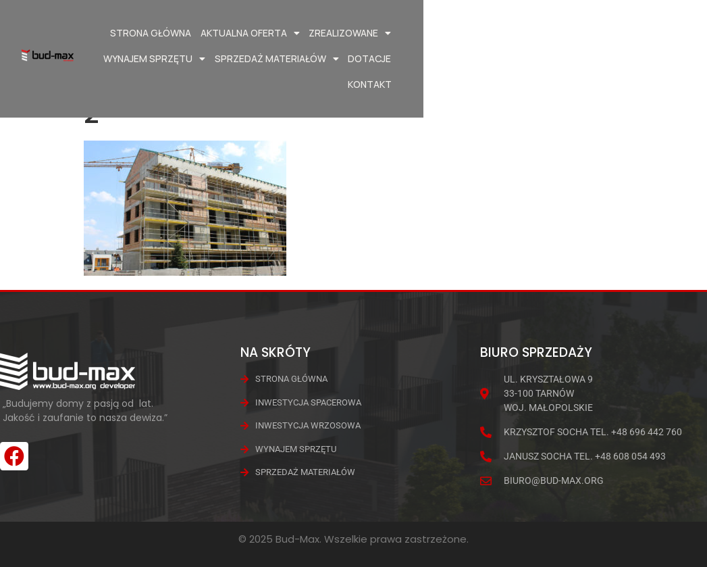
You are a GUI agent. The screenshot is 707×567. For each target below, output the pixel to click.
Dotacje (590, 58)
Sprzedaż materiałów (602, 33)
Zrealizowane (379, 33)
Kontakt (643, 58)
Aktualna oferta (279, 33)
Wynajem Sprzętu (480, 33)
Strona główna (179, 32)
